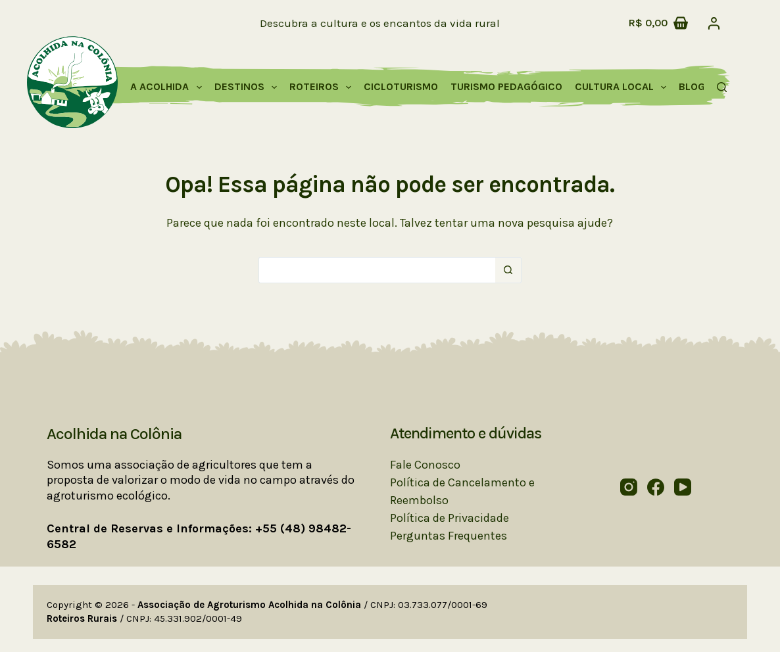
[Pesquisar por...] (376, 270)
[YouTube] (682, 487)
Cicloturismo (401, 86)
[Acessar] (714, 23)
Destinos (248, 87)
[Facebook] (655, 487)
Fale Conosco (425, 464)
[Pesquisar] (722, 87)
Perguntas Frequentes (448, 535)
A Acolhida (168, 87)
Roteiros (322, 87)
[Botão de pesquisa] (508, 270)
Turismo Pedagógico (506, 86)
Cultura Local (623, 87)
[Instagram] (628, 487)
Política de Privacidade (449, 518)
